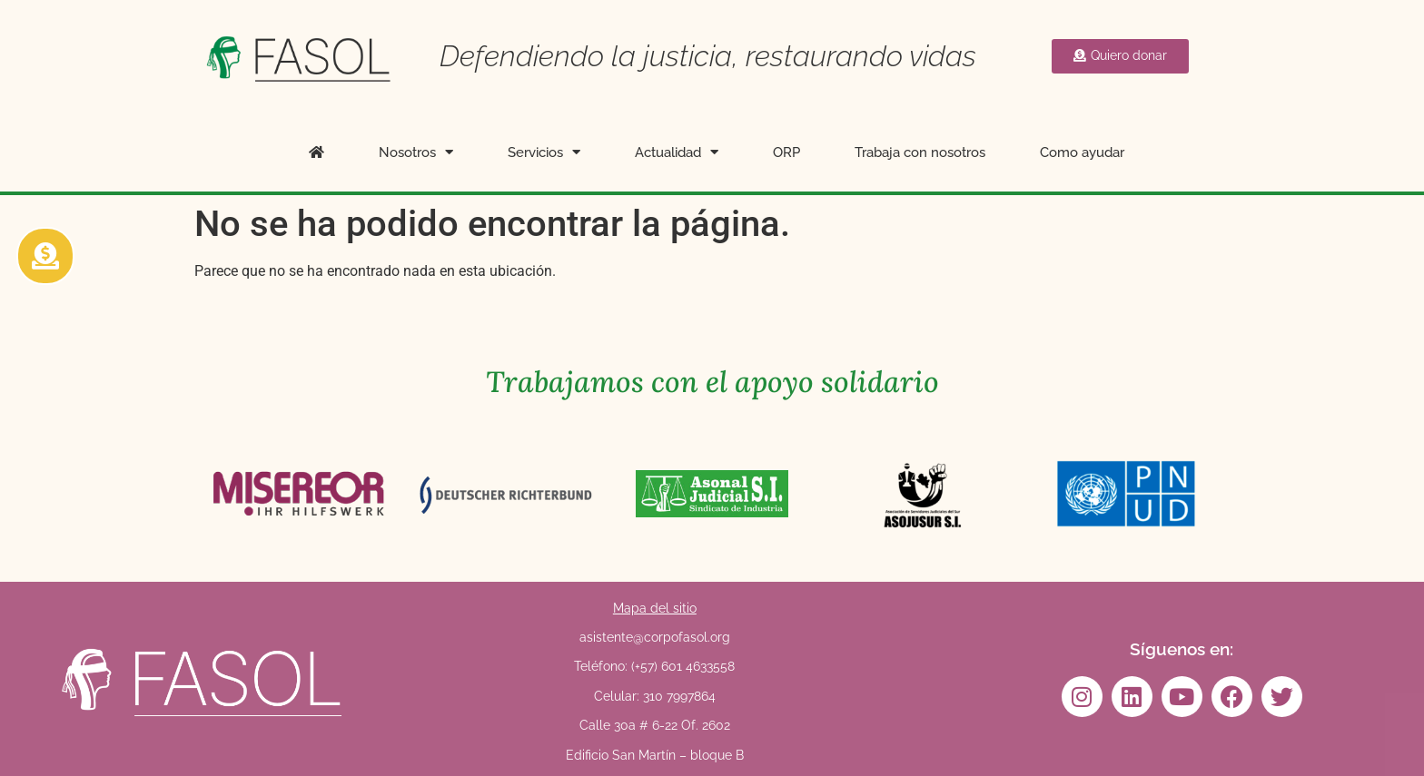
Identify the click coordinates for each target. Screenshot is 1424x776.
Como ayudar (1082, 152)
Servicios (544, 152)
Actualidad (676, 152)
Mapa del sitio (655, 608)
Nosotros (416, 152)
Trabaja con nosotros (920, 152)
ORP (786, 152)
